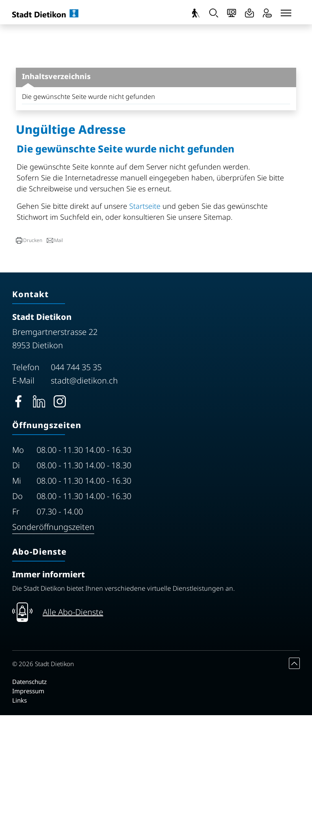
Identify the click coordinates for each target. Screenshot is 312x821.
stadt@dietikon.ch (84, 486)
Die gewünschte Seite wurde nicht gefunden (88, 202)
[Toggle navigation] (286, 13)
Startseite (144, 312)
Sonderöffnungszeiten (53, 632)
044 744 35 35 (76, 472)
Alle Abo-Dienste (73, 717)
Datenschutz (29, 787)
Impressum (28, 797)
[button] (29, 346)
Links (19, 806)
